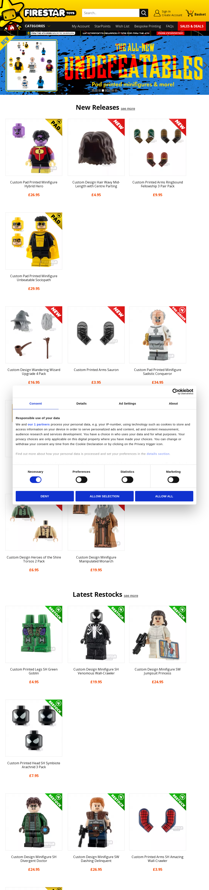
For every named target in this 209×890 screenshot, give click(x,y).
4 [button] (103, 90)
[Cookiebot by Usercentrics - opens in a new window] (175, 391)
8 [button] (116, 90)
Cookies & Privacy (16, 838)
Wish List (122, 26)
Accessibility (12, 843)
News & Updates (15, 814)
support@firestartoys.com (74, 816)
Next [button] (205, 65)
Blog (6, 820)
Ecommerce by (191, 885)
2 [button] (96, 90)
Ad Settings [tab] (127, 403)
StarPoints (102, 26)
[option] (104, 65)
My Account (81, 26)
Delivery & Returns (17, 826)
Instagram (131, 812)
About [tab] (173, 403)
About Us (10, 808)
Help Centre (63, 803)
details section (158, 454)
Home (7, 796)
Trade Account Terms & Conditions (80, 840)
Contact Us (62, 796)
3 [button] (99, 90)
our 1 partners (39, 424)
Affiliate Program (67, 847)
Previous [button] (3, 65)
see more (128, 108)
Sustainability (13, 849)
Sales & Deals (191, 26)
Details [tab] (82, 403)
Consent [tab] (35, 403)
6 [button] (109, 90)
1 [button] (93, 90)
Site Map (10, 855)
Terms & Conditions (18, 832)
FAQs (170, 26)
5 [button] (106, 90)
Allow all (164, 496)
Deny (45, 496)
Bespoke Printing (147, 26)
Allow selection (104, 496)
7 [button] (112, 90)
